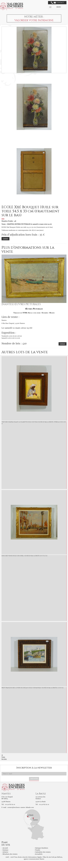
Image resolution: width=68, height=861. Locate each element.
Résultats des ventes (10, 854)
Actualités (38, 854)
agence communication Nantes (34, 859)
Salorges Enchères (41, 848)
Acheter (5, 852)
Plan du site (47, 857)
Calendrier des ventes (43, 852)
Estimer (5, 850)
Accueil (5, 848)
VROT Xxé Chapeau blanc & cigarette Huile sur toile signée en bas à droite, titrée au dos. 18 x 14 (34, 422)
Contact (57, 3)
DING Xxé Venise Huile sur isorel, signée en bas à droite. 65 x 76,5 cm (24, 555)
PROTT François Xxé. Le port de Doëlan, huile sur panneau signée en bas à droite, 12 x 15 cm (32, 687)
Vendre (37, 850)
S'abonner (34, 778)
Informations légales (35, 857)
